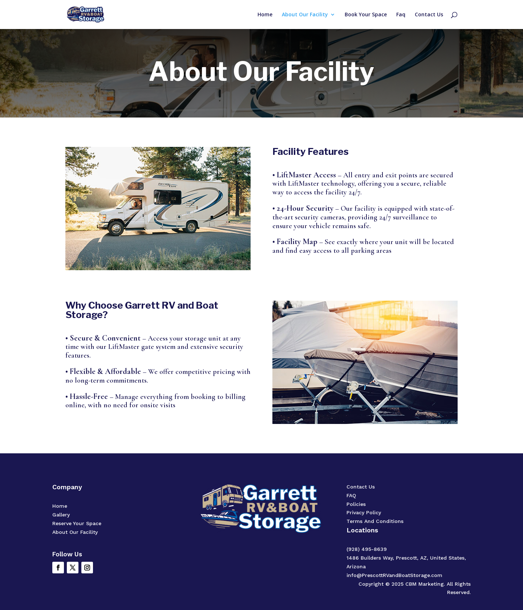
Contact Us (429, 15)
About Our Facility (305, 15)
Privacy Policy (363, 512)
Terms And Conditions (375, 521)
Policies (356, 504)
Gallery (61, 515)
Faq (400, 15)
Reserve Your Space (76, 523)
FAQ (351, 495)
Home (265, 15)
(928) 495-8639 (366, 549)
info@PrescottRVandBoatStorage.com (394, 575)
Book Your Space (366, 15)
